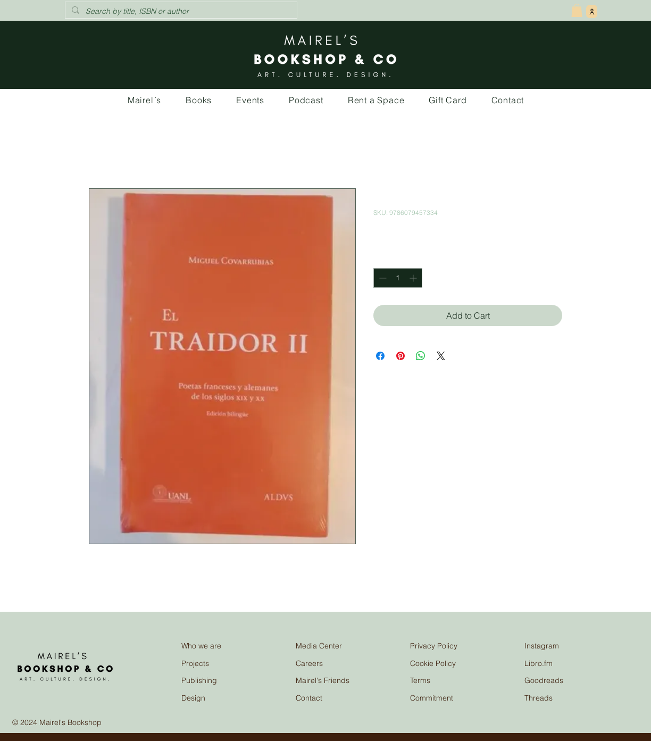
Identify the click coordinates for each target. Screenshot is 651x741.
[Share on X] (441, 355)
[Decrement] (381, 278)
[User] (591, 11)
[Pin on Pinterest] (400, 355)
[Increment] (414, 278)
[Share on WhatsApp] (420, 355)
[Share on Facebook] (380, 355)
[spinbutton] (397, 278)
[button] (576, 10)
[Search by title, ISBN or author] (180, 11)
